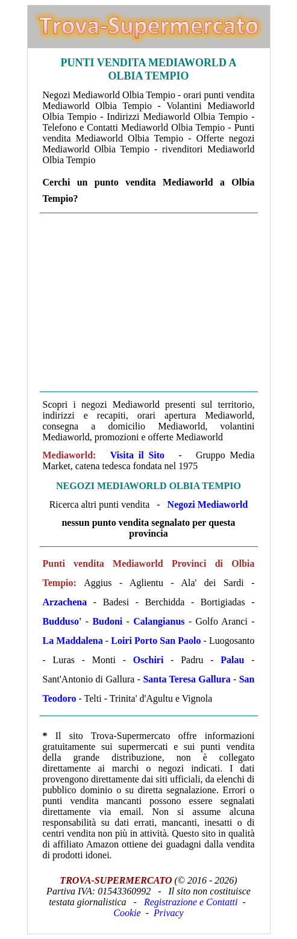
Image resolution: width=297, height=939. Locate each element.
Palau (232, 660)
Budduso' (62, 621)
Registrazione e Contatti (191, 902)
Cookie (126, 913)
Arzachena (65, 602)
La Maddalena (73, 640)
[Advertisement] (148, 302)
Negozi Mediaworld (207, 504)
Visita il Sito (137, 455)
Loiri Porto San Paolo (156, 640)
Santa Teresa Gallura (186, 679)
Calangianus (158, 621)
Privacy (169, 913)
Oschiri (148, 660)
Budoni (107, 621)
